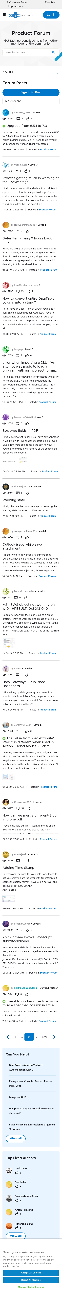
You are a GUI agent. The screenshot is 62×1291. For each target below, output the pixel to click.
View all (16, 1138)
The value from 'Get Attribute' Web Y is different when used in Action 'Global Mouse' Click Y (28, 742)
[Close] (52, 1245)
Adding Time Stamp (18, 867)
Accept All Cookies (31, 1273)
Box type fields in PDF (20, 430)
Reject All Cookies (31, 1280)
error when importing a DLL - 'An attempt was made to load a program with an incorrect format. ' (30, 366)
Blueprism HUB (17, 1097)
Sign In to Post (31, 92)
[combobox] (31, 52)
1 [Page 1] (15, 1036)
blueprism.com (15, 6)
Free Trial (50, 2)
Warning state (13, 500)
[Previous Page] (8, 1037)
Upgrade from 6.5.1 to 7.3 (26, 126)
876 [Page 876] (44, 1036)
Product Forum (48, 149)
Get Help (9, 72)
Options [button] (57, 72)
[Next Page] (54, 1037)
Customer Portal (17, 2)
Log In (51, 14)
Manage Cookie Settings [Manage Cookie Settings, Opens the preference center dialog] (31, 1287)
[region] (31, 1265)
